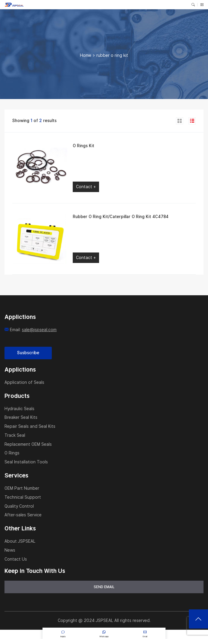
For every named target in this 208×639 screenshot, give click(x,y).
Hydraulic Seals (19, 408)
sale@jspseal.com (39, 329)
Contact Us (15, 559)
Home (85, 55)
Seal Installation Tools (26, 462)
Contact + (86, 186)
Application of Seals (24, 382)
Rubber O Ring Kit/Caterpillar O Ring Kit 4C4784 (120, 216)
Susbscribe (28, 352)
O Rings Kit (83, 145)
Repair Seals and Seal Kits (29, 426)
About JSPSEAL (19, 541)
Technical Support (22, 497)
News (9, 550)
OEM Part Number (21, 488)
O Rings (11, 453)
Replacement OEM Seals (28, 444)
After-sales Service (23, 514)
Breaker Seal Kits (20, 417)
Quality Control (19, 506)
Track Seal (14, 435)
